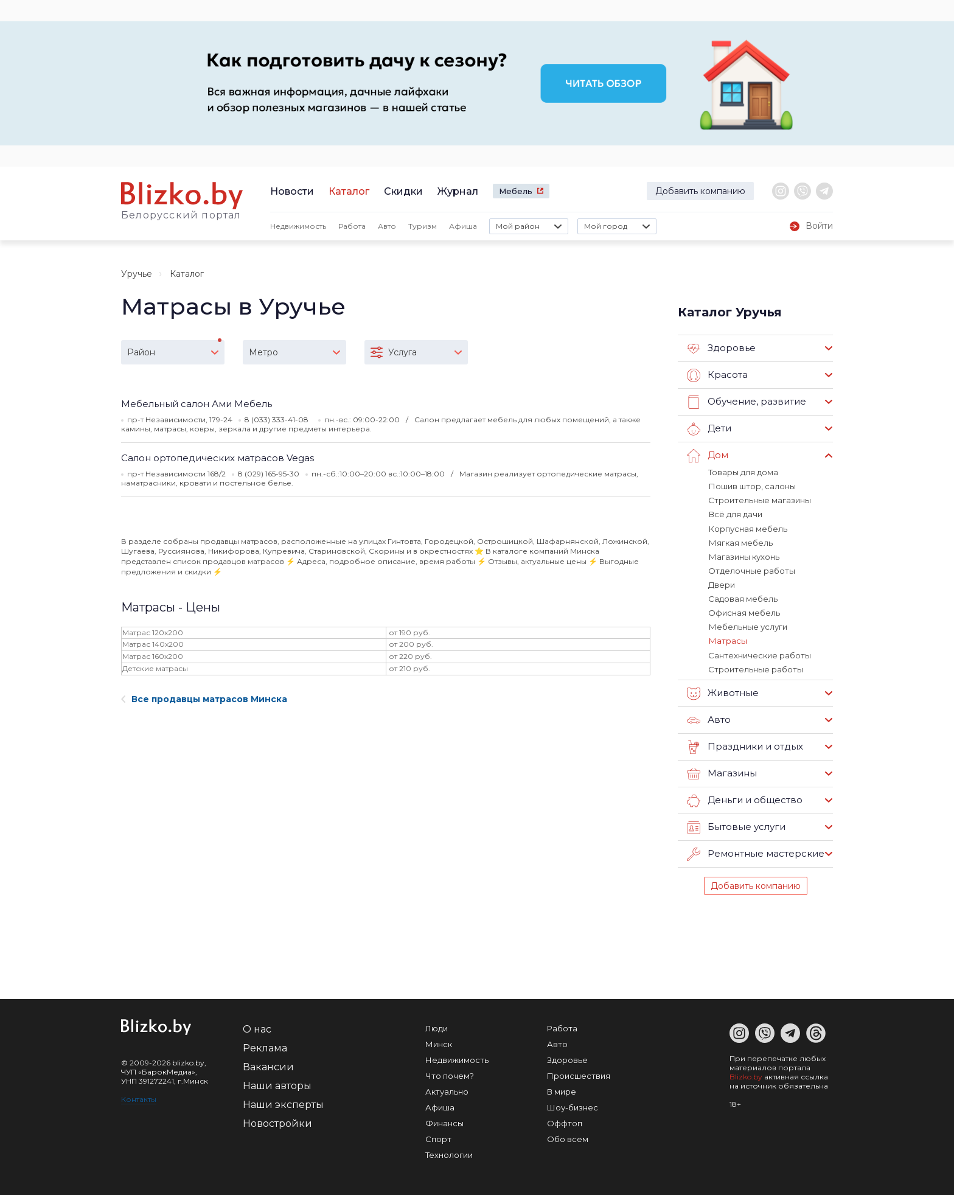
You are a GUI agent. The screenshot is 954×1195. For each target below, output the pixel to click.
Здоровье (721, 348)
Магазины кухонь (743, 556)
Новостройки (277, 1122)
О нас (257, 1028)
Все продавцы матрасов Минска (204, 699)
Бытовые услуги (736, 826)
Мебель (515, 191)
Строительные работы (755, 668)
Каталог (349, 191)
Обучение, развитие (746, 402)
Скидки (403, 191)
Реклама (265, 1047)
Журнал (457, 191)
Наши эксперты (283, 1103)
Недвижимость (298, 226)
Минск (438, 1043)
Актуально (446, 1090)
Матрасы (727, 640)
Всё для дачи (735, 514)
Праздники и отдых (745, 746)
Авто (387, 226)
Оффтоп (564, 1122)
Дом (707, 455)
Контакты (138, 1098)
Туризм (422, 226)
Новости (292, 191)
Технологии (449, 1153)
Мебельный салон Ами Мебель (196, 403)
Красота (717, 375)
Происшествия (578, 1074)
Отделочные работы (751, 570)
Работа (352, 226)
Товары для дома (743, 472)
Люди (436, 1027)
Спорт (438, 1138)
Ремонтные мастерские (755, 853)
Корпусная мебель (747, 528)
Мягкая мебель (740, 542)
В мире (561, 1090)
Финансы (444, 1122)
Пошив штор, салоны (751, 486)
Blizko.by (745, 1075)
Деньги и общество (745, 799)
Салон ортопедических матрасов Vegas (217, 458)
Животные (723, 692)
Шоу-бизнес (572, 1106)
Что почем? (449, 1074)
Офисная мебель (744, 612)
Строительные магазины (759, 500)
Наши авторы (277, 1084)
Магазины (722, 772)
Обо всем (567, 1138)
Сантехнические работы (759, 654)
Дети (709, 429)
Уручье (136, 273)
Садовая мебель (743, 598)
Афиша (463, 226)
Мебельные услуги (747, 626)
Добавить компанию (700, 191)
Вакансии (268, 1065)
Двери (721, 584)
